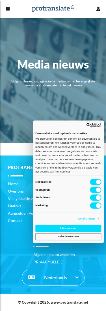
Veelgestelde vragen (25, 198)
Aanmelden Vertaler (25, 213)
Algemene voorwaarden (54, 254)
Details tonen (86, 218)
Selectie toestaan (68, 236)
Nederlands (47, 277)
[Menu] (7, 9)
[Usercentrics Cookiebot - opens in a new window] (84, 125)
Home (13, 184)
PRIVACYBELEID (48, 262)
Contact (15, 220)
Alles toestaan (68, 228)
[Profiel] (98, 9)
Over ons (16, 191)
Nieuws (14, 206)
